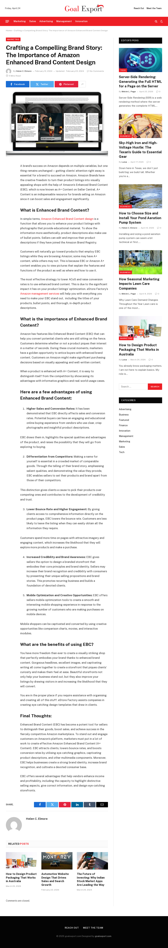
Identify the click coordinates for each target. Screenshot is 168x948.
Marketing (20, 21)
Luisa (124, 162)
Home (9, 30)
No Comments (95, 71)
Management (64, 21)
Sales (32, 21)
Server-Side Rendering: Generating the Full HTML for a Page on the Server (140, 81)
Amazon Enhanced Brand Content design (67, 218)
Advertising (46, 21)
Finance (123, 425)
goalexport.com (103, 936)
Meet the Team (154, 8)
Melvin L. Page (129, 91)
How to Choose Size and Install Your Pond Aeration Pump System (140, 217)
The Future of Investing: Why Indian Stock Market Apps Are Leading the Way (91, 879)
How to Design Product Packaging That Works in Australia (21, 877)
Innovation (81, 21)
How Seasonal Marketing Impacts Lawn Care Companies (139, 283)
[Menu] (7, 21)
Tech (123, 70)
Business (125, 136)
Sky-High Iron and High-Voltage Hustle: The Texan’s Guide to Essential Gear (140, 150)
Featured (124, 420)
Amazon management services (39, 293)
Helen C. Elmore (23, 71)
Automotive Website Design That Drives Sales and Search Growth (55, 879)
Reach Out (139, 8)
